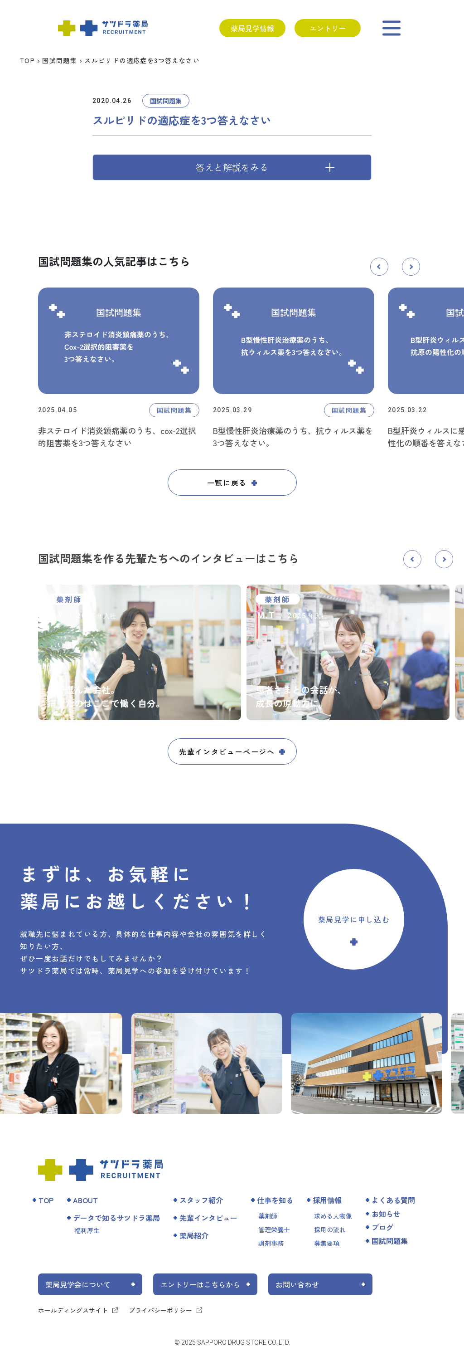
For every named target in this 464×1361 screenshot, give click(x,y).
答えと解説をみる (232, 167)
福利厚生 (87, 1230)
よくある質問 (393, 1200)
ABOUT (85, 1200)
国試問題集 (59, 60)
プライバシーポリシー (160, 1310)
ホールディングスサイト (73, 1310)
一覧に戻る (227, 482)
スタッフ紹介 (201, 1200)
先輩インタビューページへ (227, 751)
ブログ (382, 1227)
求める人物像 (333, 1215)
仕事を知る (275, 1200)
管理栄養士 (274, 1229)
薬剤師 (267, 1215)
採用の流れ (330, 1229)
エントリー (327, 28)
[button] (379, 267)
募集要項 (326, 1243)
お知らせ (386, 1213)
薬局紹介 (193, 1235)
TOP (27, 60)
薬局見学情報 (252, 28)
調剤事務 (271, 1243)
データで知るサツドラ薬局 (116, 1217)
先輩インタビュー (208, 1217)
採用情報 (327, 1200)
